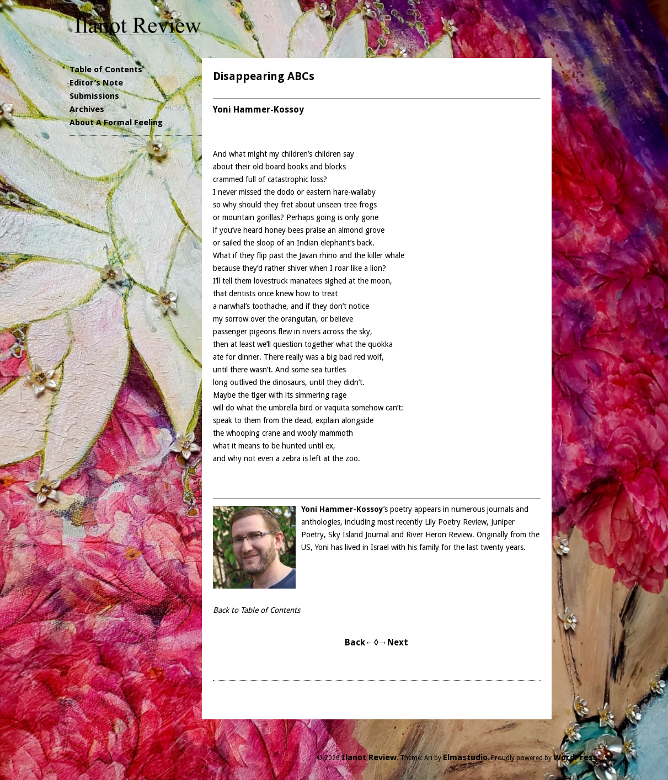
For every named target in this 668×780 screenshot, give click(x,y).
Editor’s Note (96, 83)
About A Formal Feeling (116, 122)
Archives (87, 109)
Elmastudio (465, 757)
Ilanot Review (369, 757)
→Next (393, 642)
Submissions (94, 96)
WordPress (575, 757)
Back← (359, 642)
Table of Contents (106, 69)
